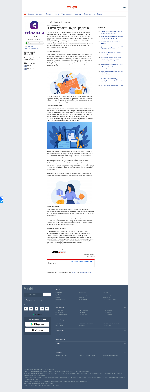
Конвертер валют (60, 299)
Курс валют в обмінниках (86, 323)
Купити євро (82, 325)
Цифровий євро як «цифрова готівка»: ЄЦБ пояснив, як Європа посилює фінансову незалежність (112, 66)
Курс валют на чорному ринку (111, 323)
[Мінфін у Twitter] (36, 308)
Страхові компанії (107, 357)
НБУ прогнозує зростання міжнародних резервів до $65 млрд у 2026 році (112, 79)
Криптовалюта (89, 14)
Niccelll (29, 65)
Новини (101, 28)
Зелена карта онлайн (61, 355)
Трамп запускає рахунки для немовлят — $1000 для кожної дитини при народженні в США (112, 72)
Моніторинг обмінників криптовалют (65, 302)
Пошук (47, 294)
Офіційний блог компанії (34, 39)
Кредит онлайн (83, 299)
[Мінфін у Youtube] (47, 308)
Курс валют (58, 292)
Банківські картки (84, 295)
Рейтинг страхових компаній (110, 355)
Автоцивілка (58, 357)
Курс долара (82, 292)
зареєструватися (85, 273)
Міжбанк (57, 297)
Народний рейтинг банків (110, 299)
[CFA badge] (28, 364)
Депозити (40, 14)
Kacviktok (30, 68)
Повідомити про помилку (34, 300)
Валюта (31, 14)
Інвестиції (78, 14)
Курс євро (105, 292)
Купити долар (59, 325)
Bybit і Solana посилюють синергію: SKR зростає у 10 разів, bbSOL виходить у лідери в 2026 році (111, 59)
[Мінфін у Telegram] (31, 308)
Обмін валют (58, 323)
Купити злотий (107, 325)
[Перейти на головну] (75, 7)
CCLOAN (49, 22)
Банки (57, 14)
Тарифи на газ (106, 297)
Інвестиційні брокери (108, 295)
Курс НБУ (58, 295)
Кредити (49, 14)
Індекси (100, 14)
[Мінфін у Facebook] (26, 308)
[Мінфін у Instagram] (42, 308)
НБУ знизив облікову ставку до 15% (112, 85)
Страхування (66, 14)
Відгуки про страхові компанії (87, 355)
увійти (74, 273)
